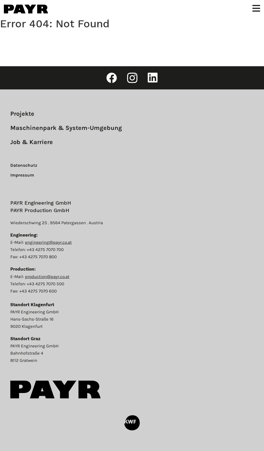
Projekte (22, 113)
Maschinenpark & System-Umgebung (66, 127)
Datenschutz (23, 165)
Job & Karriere (31, 142)
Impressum (22, 175)
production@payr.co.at (47, 276)
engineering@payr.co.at (48, 242)
